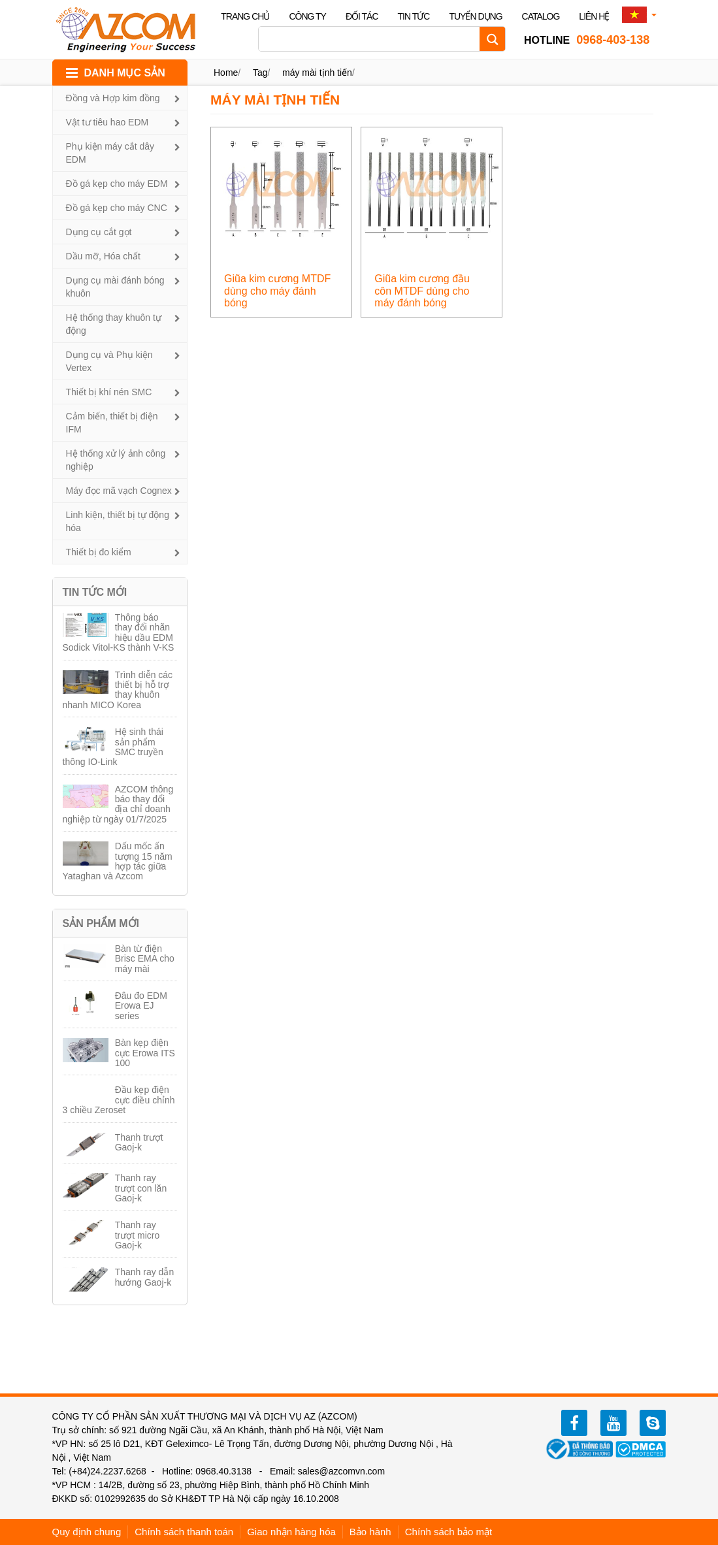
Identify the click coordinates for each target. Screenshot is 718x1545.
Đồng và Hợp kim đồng (113, 98)
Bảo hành (370, 1531)
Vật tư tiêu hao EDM (107, 122)
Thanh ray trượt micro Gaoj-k (137, 1235)
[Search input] (372, 39)
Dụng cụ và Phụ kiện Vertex (109, 361)
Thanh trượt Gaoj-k (139, 1142)
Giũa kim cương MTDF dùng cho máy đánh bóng (277, 290)
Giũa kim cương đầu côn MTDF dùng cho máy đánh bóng (422, 290)
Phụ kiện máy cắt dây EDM (110, 153)
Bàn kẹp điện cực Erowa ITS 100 (145, 1052)
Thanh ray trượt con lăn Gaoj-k (141, 1188)
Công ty (307, 16)
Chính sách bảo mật (449, 1531)
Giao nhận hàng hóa (291, 1531)
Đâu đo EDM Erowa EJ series (141, 1005)
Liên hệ (594, 16)
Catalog (541, 16)
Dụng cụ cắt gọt (99, 232)
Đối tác (362, 16)
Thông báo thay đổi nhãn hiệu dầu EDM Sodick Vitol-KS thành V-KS (118, 632)
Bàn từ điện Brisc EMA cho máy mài (144, 958)
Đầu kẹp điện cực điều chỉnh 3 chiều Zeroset (119, 1099)
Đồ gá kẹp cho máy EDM (117, 183)
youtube (613, 1423)
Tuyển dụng (475, 16)
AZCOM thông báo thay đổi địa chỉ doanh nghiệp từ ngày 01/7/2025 (118, 804)
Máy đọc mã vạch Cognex (119, 490)
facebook (574, 1423)
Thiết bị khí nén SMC (109, 392)
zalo (653, 1423)
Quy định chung (87, 1531)
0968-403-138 (586, 39)
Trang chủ (245, 16)
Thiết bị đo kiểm (98, 552)
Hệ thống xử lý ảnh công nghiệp (116, 460)
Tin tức (414, 16)
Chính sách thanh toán (184, 1531)
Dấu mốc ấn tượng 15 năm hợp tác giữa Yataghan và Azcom (117, 861)
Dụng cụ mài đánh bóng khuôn (115, 287)
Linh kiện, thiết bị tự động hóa (117, 521)
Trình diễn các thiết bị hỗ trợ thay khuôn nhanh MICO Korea (118, 690)
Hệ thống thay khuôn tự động (113, 324)
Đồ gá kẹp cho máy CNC (116, 208)
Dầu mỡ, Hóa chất (103, 256)
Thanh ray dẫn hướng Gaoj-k (144, 1277)
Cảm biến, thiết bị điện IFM (112, 422)
